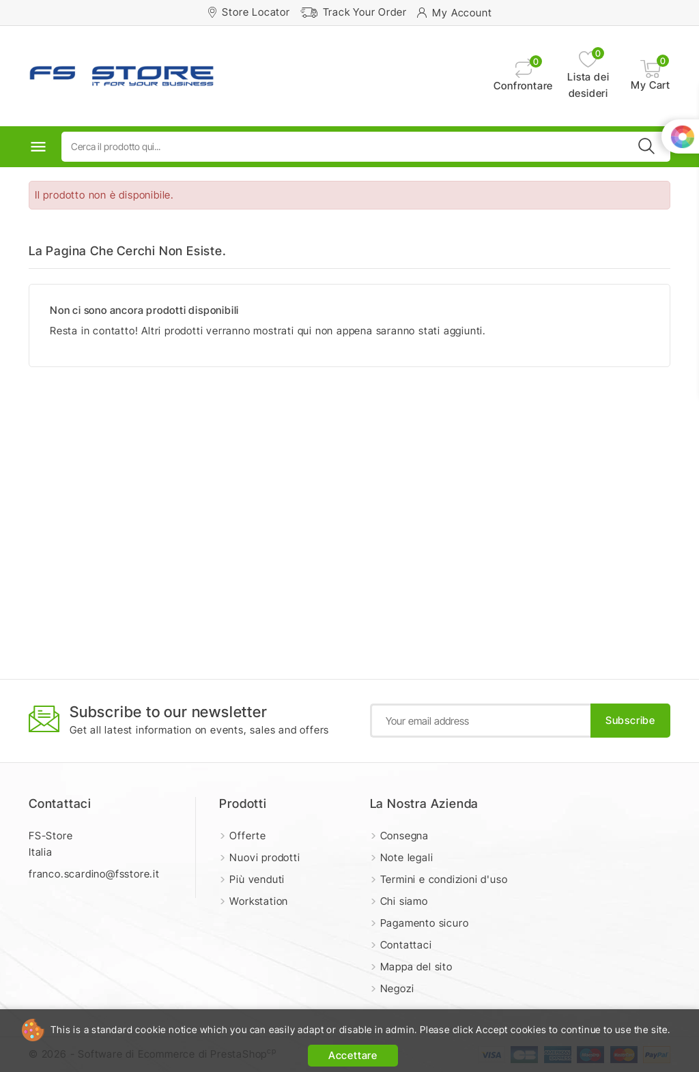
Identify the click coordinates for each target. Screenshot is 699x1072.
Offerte (247, 835)
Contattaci (60, 803)
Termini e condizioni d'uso (444, 879)
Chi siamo (404, 901)
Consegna (404, 835)
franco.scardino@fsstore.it (94, 873)
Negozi (397, 988)
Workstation (258, 901)
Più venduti (257, 879)
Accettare (352, 1055)
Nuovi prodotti (264, 857)
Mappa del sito (416, 966)
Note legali (406, 857)
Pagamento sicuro (424, 922)
